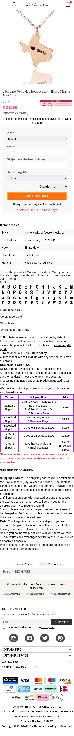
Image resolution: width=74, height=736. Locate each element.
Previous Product (22, 564)
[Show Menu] (6, 4)
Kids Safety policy (35, 353)
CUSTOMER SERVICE (15, 655)
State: (12, 133)
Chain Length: (17, 172)
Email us (31, 357)
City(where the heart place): (26, 159)
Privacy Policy (48, 627)
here (17, 544)
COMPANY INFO (11, 649)
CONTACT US (10, 662)
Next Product (51, 564)
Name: (11, 146)
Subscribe (61, 622)
